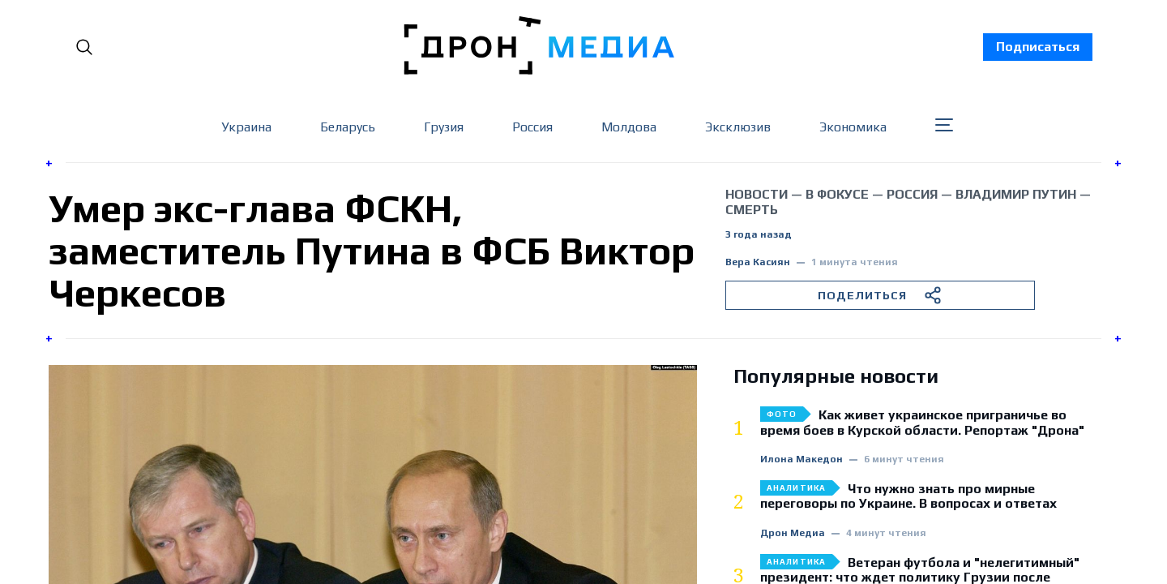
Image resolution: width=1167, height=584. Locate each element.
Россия (532, 127)
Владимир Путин (1015, 194)
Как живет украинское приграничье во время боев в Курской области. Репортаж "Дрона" (922, 422)
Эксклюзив (738, 127)
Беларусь (347, 127)
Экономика (853, 127)
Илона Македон (801, 459)
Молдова (628, 127)
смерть (751, 209)
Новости (756, 194)
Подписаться (1037, 46)
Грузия (444, 127)
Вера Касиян (757, 262)
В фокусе (837, 194)
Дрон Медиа (792, 533)
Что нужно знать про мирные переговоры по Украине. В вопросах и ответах (908, 496)
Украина (246, 127)
